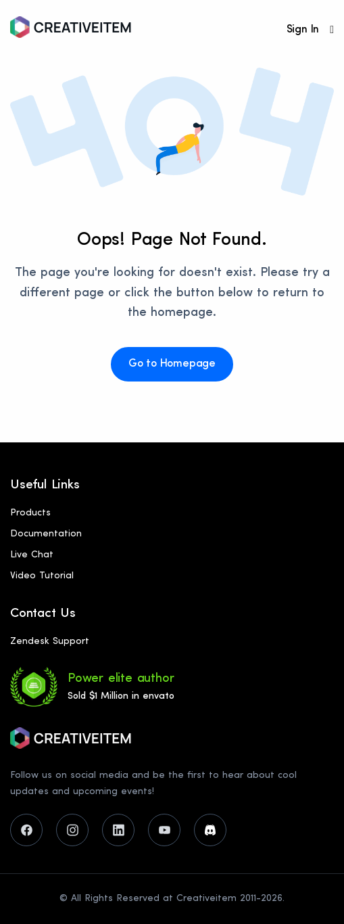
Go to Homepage (172, 364)
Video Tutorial (42, 576)
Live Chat (31, 555)
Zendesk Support (49, 642)
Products (30, 513)
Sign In (303, 29)
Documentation (46, 534)
